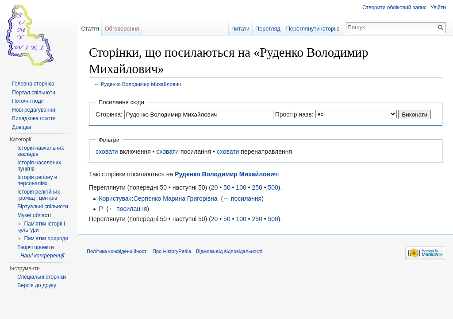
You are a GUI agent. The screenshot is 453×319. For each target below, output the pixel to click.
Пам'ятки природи (46, 238)
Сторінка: (109, 114)
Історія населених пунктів (39, 166)
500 (273, 187)
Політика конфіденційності (117, 251)
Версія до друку (36, 285)
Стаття (90, 28)
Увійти (438, 7)
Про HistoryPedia (172, 251)
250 (257, 187)
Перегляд (267, 28)
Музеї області (34, 215)
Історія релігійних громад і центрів (38, 195)
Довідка (21, 127)
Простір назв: (294, 114)
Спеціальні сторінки (41, 277)
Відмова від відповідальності (229, 251)
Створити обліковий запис (394, 7)
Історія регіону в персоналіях (37, 180)
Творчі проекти (35, 247)
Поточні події (28, 101)
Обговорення (122, 28)
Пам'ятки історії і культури (41, 227)
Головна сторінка (33, 84)
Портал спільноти (33, 92)
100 (241, 187)
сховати (107, 151)
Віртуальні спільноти (42, 206)
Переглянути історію (313, 28)
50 (226, 187)
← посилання (242, 198)
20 (214, 187)
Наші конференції (42, 256)
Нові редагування (33, 110)
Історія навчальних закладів (40, 151)
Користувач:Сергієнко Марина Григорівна (158, 198)
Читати (240, 28)
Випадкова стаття (33, 118)
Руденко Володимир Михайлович (141, 84)
